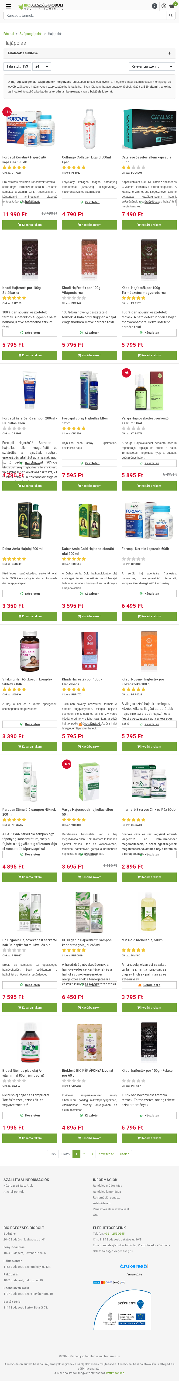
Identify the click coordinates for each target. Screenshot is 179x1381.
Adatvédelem (101, 1203)
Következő (106, 1154)
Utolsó (124, 1154)
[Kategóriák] (8, 6)
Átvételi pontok (13, 1191)
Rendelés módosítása (107, 1185)
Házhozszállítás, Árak (18, 1185)
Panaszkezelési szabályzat (111, 1209)
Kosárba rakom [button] (30, 225)
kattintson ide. (115, 1373)
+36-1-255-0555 (114, 1233)
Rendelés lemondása (107, 1191)
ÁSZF (96, 1215)
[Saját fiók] (164, 6)
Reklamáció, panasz (106, 1197)
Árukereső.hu (134, 1274)
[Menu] (155, 6)
